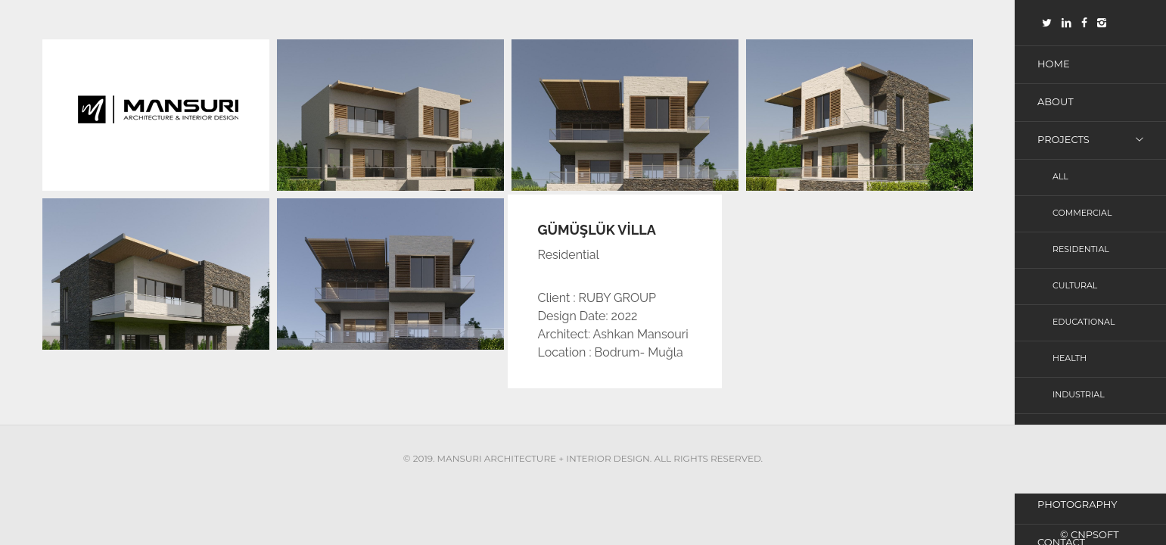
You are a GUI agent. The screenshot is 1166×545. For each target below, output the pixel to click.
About (1055, 101)
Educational (1084, 321)
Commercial (1082, 212)
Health (1070, 358)
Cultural (1075, 285)
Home (1053, 64)
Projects (1063, 139)
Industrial (1079, 394)
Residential (1081, 249)
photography (1077, 504)
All (1060, 176)
